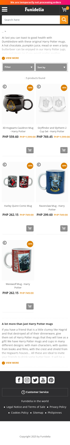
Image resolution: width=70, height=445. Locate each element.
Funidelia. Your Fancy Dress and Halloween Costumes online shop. (34, 9)
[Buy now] (30, 150)
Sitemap (38, 412)
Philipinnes (55, 412)
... (3, 31)
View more (12, 58)
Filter (8, 67)
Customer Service (35, 392)
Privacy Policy (58, 407)
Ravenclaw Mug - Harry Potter (52, 207)
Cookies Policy (19, 412)
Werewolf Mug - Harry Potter (18, 285)
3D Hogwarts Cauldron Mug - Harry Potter (18, 129)
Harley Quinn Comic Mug (18, 205)
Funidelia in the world (35, 401)
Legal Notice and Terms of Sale (26, 407)
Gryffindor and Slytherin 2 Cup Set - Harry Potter (52, 129)
